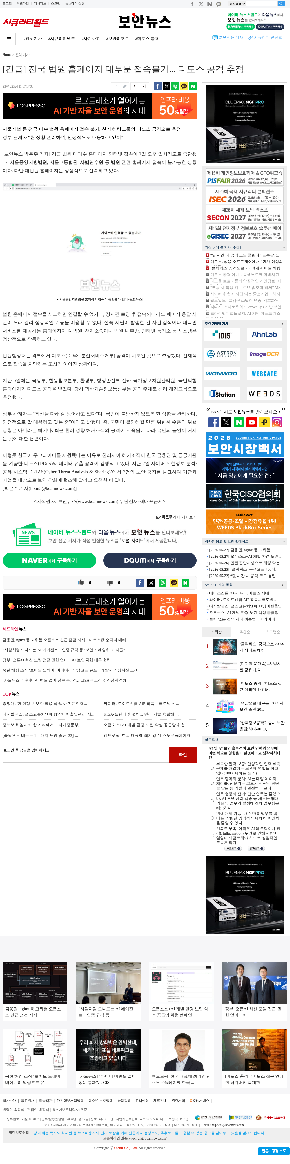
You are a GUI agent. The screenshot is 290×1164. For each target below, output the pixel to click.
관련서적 (178, 1101)
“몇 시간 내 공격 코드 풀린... (244, 576)
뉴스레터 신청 (75, 3)
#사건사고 (90, 38)
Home (7, 55)
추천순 (244, 632)
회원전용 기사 (231, 37)
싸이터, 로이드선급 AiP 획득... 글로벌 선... (141, 704)
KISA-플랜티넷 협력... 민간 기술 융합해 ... (141, 714)
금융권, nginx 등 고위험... (241, 550)
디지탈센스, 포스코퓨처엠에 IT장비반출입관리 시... (49, 714)
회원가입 (23, 3)
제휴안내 (160, 1101)
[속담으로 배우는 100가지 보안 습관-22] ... (40, 735)
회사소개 (9, 1101)
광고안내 (27, 1101)
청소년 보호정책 (100, 1101)
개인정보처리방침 (70, 1101)
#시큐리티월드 (61, 38)
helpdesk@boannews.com (227, 1125)
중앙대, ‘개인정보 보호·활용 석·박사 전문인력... (45, 704)
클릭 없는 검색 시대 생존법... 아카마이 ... (244, 619)
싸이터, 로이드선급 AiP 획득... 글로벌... (242, 600)
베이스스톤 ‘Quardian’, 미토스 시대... (240, 593)
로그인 (7, 3)
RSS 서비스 (201, 1101)
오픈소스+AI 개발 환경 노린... (245, 556)
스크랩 (55, 3)
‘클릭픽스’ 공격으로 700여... (243, 569)
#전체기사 (32, 38)
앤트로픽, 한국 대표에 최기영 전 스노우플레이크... (149, 735)
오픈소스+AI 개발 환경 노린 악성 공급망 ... (245, 613)
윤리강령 (124, 1101)
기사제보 (40, 3)
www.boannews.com (97, 501)
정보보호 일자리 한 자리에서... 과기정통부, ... (43, 725)
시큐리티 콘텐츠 (268, 37)
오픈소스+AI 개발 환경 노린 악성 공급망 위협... (146, 725)
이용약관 (45, 1101)
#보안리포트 (117, 38)
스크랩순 (273, 632)
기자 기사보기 (176, 517)
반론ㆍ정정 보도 (274, 1151)
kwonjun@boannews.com (147, 1138)
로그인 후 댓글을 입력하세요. (86, 755)
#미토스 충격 (147, 38)
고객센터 (142, 1101)
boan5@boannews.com (52, 488)
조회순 (216, 632)
